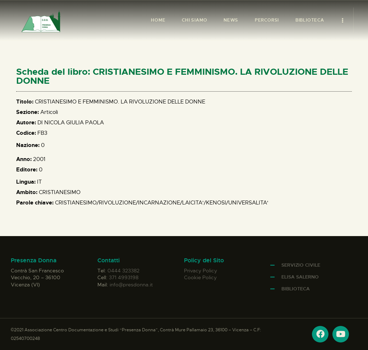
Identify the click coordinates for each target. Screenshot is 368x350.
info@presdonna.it (131, 284)
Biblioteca (295, 289)
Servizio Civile (300, 265)
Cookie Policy (200, 277)
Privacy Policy (200, 270)
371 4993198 (123, 277)
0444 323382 (123, 270)
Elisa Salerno (300, 277)
